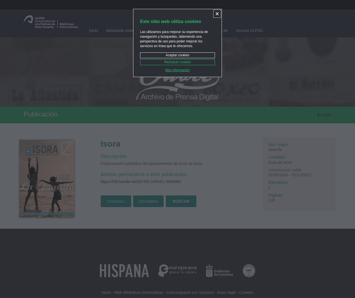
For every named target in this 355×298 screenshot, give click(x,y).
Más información (177, 70)
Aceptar (177, 55)
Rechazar (177, 62)
